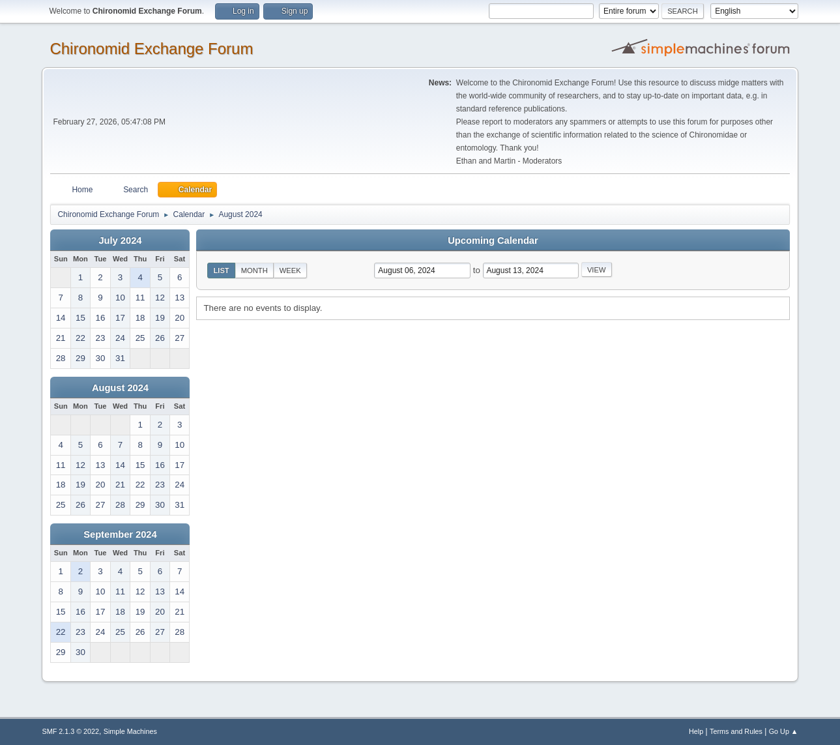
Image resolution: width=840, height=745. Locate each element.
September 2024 (119, 534)
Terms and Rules (736, 731)
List (221, 270)
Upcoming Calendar (493, 240)
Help (696, 731)
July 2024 (119, 240)
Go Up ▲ (783, 731)
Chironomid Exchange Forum (151, 48)
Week (290, 270)
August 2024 (120, 388)
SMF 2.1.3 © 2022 (70, 731)
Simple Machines (130, 731)
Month (254, 270)
